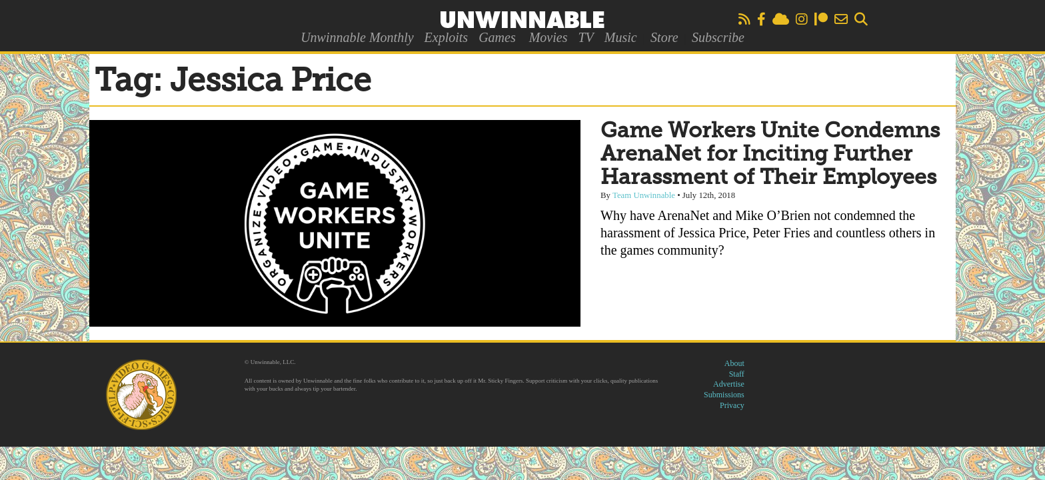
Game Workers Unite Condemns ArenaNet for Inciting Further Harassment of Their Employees (770, 155)
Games (497, 37)
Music (620, 37)
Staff (736, 374)
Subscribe (718, 37)
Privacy (732, 405)
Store (664, 37)
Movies (548, 37)
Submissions (724, 394)
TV (585, 37)
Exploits (447, 37)
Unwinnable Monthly (357, 37)
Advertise (728, 384)
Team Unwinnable (643, 195)
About (734, 363)
